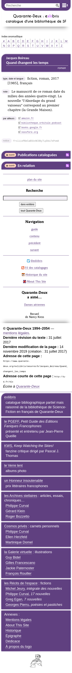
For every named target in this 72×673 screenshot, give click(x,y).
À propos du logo (19, 646)
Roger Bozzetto (17, 516)
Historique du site (36, 274)
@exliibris (36, 260)
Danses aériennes (34, 304)
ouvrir (12, 155)
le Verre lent (13, 465)
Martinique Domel (19, 542)
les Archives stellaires (20, 496)
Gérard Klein (15, 511)
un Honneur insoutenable (23, 481)
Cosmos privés (15, 526)
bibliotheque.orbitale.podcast (41, 123)
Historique (13, 630)
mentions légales (16, 333)
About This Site (36, 281)
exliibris (10, 397)
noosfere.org (29, 132)
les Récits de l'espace (21, 583)
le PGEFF (11, 421)
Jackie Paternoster (20, 568)
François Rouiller (18, 573)
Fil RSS (67, 155)
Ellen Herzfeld (16, 537)
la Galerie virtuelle (18, 552)
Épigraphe (13, 636)
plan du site (34, 179)
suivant (34, 250)
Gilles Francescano (20, 563)
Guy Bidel (13, 557)
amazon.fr (27, 118)
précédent (35, 243)
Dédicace (13, 641)
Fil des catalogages (36, 267)
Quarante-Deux (28, 386)
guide (34, 229)
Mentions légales (18, 620)
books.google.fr (31, 127)
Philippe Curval (17, 506)
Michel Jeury (15, 589)
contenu (34, 236)
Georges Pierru (17, 605)
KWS (8, 446)
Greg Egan (14, 599)
